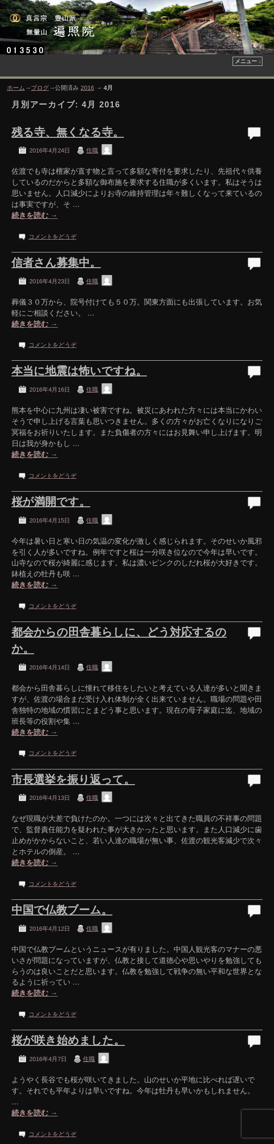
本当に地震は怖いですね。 (79, 370)
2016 (87, 87)
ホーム (16, 87)
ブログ (40, 87)
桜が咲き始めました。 (68, 1040)
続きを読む (35, 215)
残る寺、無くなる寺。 (68, 132)
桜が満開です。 (51, 501)
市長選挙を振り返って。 (73, 779)
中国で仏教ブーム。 (62, 909)
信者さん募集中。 (56, 262)
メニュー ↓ (248, 61)
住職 (92, 150)
